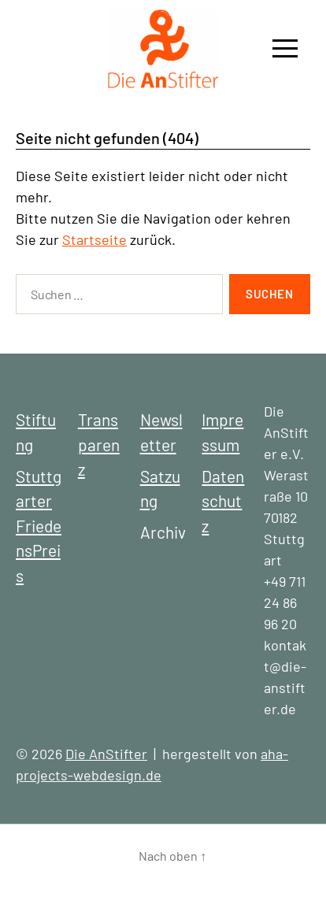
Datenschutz (223, 500)
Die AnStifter (106, 753)
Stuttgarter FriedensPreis (38, 525)
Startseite (94, 239)
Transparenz (99, 444)
